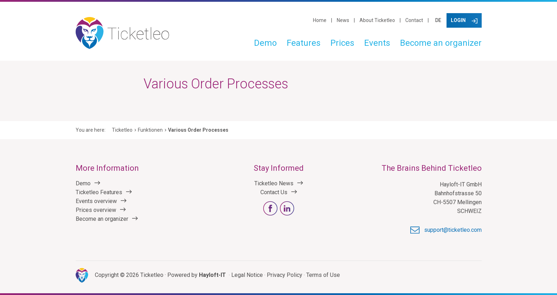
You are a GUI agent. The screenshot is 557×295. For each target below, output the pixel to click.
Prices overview (96, 210)
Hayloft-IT (212, 275)
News (343, 20)
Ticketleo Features (99, 192)
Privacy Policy (284, 275)
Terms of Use (323, 275)
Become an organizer (441, 43)
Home (319, 20)
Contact (414, 20)
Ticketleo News (273, 183)
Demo (265, 43)
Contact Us (273, 192)
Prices (342, 43)
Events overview (96, 201)
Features (303, 43)
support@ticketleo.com (453, 229)
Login (458, 20)
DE (438, 20)
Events (377, 43)
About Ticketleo (377, 20)
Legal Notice (247, 275)
